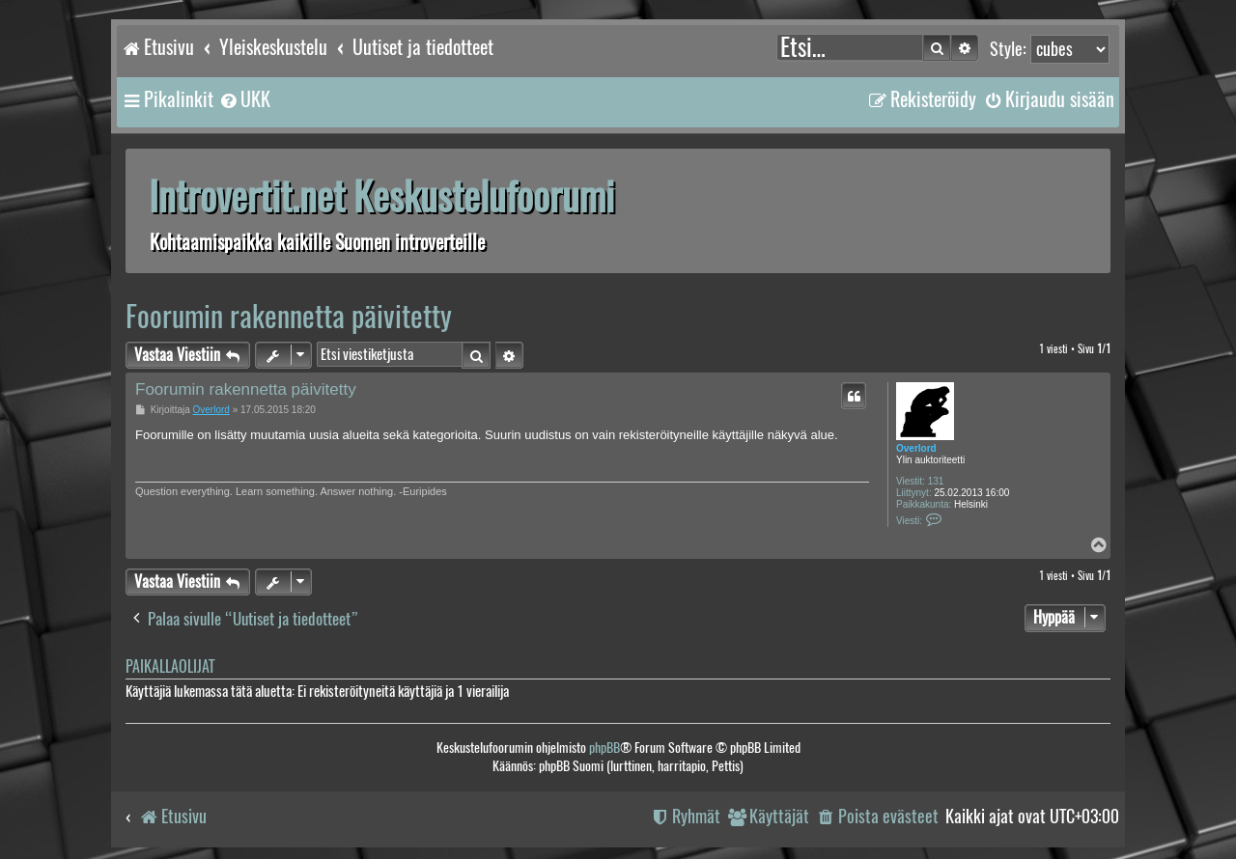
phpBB (604, 747)
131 (936, 481)
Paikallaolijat (170, 666)
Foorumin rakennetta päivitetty (289, 316)
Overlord (916, 448)
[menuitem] (244, 99)
